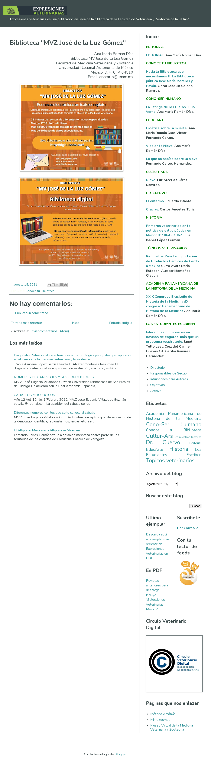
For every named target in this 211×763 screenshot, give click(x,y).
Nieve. (151, 180)
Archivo (155, 391)
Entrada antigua (120, 323)
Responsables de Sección (169, 373)
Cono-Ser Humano (173, 424)
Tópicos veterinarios (170, 460)
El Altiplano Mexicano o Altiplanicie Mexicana (47, 430)
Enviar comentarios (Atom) (49, 331)
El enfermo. (156, 201)
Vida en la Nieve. (160, 146)
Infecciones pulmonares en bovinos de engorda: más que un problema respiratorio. (172, 337)
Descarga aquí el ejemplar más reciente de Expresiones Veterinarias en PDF (158, 546)
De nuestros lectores (188, 437)
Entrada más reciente (26, 323)
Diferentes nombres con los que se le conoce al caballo (54, 412)
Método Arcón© (162, 714)
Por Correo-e (187, 528)
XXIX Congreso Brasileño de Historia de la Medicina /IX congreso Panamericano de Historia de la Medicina (169, 303)
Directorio (157, 367)
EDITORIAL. (155, 55)
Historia (178, 449)
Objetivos (157, 385)
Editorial (195, 443)
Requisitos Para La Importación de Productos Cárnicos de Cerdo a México (172, 261)
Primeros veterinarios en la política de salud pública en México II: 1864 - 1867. (168, 230)
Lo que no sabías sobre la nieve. (172, 159)
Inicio (75, 323)
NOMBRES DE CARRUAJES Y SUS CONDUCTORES (54, 377)
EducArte (154, 449)
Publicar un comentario (31, 313)
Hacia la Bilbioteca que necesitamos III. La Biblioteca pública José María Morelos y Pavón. (170, 78)
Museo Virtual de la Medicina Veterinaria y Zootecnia (171, 727)
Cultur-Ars (159, 436)
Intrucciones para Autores (169, 379)
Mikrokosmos (160, 719)
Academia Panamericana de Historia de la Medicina (173, 416)
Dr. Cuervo (163, 442)
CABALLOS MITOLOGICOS (34, 395)
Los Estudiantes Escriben (173, 452)
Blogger (121, 754)
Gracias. (153, 209)
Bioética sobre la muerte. (167, 128)
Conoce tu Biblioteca (40, 291)
